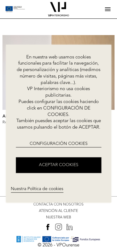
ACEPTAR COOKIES (58, 165)
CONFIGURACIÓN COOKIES (59, 143)
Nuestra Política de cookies (37, 189)
